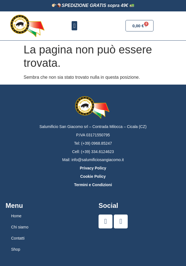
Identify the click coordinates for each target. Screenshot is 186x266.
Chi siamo (19, 227)
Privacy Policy (93, 168)
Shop (15, 249)
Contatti (17, 238)
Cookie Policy (93, 176)
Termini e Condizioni (93, 185)
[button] (74, 25)
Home (16, 216)
